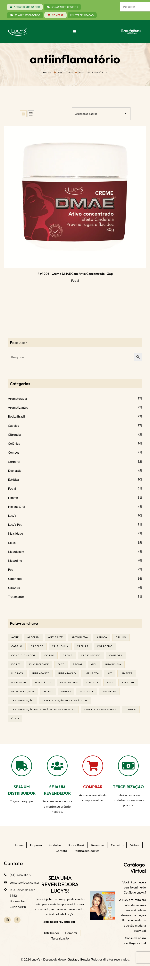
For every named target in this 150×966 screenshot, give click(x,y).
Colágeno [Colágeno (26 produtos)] (104, 646)
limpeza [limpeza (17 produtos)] (127, 673)
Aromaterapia (17, 398)
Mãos (12, 542)
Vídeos (134, 845)
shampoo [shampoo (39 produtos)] (109, 691)
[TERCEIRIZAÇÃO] (128, 765)
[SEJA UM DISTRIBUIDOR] (21, 765)
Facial (75, 280)
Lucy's (12, 515)
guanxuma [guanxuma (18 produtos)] (113, 664)
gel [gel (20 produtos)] (93, 664)
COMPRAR (93, 786)
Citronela (14, 434)
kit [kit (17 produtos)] (109, 673)
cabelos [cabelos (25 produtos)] (37, 646)
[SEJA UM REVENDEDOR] (57, 765)
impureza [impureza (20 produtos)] (92, 673)
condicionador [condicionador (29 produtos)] (23, 655)
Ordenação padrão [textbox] (86, 113)
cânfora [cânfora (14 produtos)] (116, 655)
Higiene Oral (16, 506)
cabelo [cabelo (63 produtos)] (16, 646)
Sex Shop (14, 587)
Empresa (36, 845)
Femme (13, 497)
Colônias (14, 443)
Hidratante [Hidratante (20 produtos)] (40, 673)
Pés (10, 569)
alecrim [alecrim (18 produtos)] (33, 637)
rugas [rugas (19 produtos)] (66, 691)
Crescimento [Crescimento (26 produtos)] (91, 655)
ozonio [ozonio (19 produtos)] (92, 682)
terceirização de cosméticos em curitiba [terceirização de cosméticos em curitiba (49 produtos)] (43, 709)
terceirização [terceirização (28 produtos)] (22, 700)
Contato (61, 850)
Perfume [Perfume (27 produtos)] (128, 682)
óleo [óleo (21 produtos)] (15, 718)
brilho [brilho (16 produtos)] (121, 637)
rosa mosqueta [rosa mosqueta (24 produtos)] (23, 691)
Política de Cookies (86, 850)
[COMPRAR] (92, 765)
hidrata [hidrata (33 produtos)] (17, 673)
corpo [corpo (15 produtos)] (49, 655)
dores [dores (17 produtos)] (16, 664)
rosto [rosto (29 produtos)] (48, 691)
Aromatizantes (18, 407)
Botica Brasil (16, 416)
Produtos (65, 72)
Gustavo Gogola (79, 959)
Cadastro (117, 845)
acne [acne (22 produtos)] (15, 637)
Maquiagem (16, 551)
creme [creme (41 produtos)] (67, 655)
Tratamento (16, 596)
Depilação (14, 470)
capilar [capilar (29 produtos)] (83, 646)
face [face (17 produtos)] (61, 664)
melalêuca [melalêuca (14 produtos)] (43, 682)
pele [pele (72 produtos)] (110, 682)
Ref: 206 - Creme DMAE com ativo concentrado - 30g (75, 274)
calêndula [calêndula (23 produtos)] (60, 646)
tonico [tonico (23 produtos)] (130, 709)
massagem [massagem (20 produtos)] (19, 682)
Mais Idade (15, 533)
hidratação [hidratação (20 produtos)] (67, 673)
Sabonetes (15, 578)
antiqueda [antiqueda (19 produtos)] (79, 637)
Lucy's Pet (15, 524)
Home (47, 72)
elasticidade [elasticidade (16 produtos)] (39, 664)
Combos (13, 452)
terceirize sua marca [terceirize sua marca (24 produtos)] (100, 709)
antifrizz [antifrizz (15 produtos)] (55, 637)
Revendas (97, 845)
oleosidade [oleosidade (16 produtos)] (69, 682)
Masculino (15, 560)
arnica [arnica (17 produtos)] (101, 637)
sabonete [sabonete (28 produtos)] (86, 691)
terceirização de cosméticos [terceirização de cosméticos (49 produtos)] (65, 700)
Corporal (14, 461)
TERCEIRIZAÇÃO (128, 786)
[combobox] (101, 113)
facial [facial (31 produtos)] (78, 664)
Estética (13, 479)
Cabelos (13, 425)
